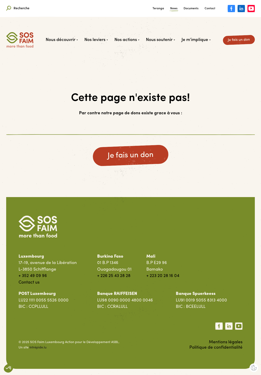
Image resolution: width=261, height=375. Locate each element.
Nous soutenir (160, 40)
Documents (191, 8)
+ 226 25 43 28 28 (113, 276)
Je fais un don (239, 40)
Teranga (158, 8)
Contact (210, 8)
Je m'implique (196, 40)
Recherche (17, 8)
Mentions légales (225, 342)
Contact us (29, 282)
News (173, 8)
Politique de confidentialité (215, 347)
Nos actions (126, 40)
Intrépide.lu (38, 347)
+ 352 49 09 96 (33, 276)
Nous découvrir (62, 40)
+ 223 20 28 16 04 (162, 276)
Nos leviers (96, 40)
